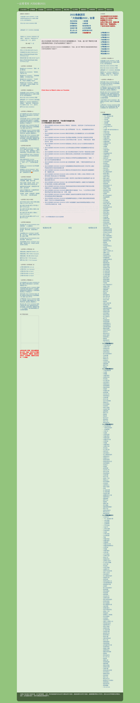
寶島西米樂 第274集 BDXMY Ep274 (30, 58)
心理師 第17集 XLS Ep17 (27, 271)
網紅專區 (66, 9)
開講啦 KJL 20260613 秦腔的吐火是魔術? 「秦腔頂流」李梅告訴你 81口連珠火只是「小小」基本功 (29, 103)
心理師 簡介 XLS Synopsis (27, 269)
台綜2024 (49, 9)
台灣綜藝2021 (105, 42)
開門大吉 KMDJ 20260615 (27, 107)
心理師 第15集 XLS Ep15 (27, 275)
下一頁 (32, 43)
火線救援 (85, 23)
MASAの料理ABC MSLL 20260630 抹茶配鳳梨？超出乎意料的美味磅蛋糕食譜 (29, 156)
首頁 (70, 228)
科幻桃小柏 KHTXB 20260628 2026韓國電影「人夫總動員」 (29, 225)
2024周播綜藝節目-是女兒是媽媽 (55, 216)
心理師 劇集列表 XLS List (27, 267)
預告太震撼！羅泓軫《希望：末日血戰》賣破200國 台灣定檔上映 (29, 183)
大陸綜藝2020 (105, 49)
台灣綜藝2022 (105, 37)
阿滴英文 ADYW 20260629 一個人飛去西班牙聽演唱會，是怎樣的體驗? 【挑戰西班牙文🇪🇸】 (29, 171)
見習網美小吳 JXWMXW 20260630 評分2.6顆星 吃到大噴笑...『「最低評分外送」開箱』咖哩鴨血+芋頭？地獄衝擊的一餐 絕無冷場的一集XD (30, 150)
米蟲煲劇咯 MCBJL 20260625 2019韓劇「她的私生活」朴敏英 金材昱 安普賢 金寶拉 (29, 243)
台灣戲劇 (32, 9)
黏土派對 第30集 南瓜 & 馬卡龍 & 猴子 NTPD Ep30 (29, 206)
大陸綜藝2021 (105, 44)
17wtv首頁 (23, 9)
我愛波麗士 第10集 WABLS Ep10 (29, 256)
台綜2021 (100, 9)
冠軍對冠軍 (73, 33)
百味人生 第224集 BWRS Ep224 (29, 50)
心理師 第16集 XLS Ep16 (27, 273)
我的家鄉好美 (86, 26)
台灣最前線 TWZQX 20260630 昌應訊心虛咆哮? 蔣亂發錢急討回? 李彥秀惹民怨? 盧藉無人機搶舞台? (30, 132)
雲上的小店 (73, 30)
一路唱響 (85, 21)
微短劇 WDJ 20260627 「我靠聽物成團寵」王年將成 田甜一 (29, 76)
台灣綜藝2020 (105, 46)
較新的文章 (47, 228)
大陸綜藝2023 (105, 35)
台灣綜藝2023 (105, 32)
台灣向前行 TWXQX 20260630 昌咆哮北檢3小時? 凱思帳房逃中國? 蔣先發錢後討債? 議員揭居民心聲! (110, 106)
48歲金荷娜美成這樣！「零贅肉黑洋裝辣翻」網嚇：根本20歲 (29, 180)
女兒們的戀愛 (86, 28)
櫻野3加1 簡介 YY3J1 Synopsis (28, 260)
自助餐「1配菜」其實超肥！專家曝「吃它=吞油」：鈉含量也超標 (29, 194)
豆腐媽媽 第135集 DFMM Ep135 (29, 52)
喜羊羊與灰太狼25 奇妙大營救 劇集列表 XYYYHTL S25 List (30, 202)
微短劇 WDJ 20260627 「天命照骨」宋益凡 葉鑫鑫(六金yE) (29, 80)
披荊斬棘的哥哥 (87, 30)
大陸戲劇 (40, 9)
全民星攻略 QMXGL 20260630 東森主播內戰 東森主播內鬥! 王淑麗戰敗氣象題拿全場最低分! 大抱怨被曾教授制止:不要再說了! (29, 121)
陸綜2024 (58, 9)
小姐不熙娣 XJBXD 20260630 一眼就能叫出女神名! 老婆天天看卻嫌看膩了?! (110, 101)
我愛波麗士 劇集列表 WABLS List (29, 251)
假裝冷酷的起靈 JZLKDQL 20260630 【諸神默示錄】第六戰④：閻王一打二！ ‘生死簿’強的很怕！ (29, 161)
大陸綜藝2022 (105, 39)
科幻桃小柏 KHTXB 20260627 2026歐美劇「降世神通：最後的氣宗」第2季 (29, 229)
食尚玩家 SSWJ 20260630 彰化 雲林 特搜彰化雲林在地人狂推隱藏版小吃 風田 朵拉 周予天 (29, 127)
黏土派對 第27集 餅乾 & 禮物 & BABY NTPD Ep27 (28, 213)
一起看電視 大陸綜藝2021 (31, 3)
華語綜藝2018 (105, 53)
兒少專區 (75, 9)
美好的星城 (73, 21)
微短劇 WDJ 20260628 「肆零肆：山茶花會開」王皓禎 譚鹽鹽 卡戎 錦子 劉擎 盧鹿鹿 (29, 84)
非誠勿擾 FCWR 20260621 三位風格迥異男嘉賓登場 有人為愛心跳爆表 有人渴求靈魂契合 (29, 94)
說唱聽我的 (73, 26)
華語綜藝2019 (105, 51)
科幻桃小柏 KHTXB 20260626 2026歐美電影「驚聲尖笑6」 (29, 239)
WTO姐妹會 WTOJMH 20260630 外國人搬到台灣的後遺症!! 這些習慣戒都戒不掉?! (29, 115)
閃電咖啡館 (73, 23)
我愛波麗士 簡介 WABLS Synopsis (29, 253)
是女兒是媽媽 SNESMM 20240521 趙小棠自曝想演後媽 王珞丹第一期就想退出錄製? (70, 152)
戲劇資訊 (83, 9)
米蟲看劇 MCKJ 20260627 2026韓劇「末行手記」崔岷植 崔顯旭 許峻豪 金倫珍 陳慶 (29, 235)
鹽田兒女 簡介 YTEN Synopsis (28, 258)
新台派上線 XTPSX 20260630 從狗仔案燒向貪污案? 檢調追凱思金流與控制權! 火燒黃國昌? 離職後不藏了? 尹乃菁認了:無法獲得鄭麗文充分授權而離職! (29, 138)
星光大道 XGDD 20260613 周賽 (109, 68)
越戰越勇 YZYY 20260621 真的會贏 (29, 99)
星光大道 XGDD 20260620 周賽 (28, 97)
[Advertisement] (56, 24)
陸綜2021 (109, 9)
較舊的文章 (93, 228)
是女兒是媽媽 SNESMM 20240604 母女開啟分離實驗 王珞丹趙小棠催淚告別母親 (69, 137)
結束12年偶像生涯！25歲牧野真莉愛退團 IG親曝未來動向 (29, 190)
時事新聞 (92, 9)
